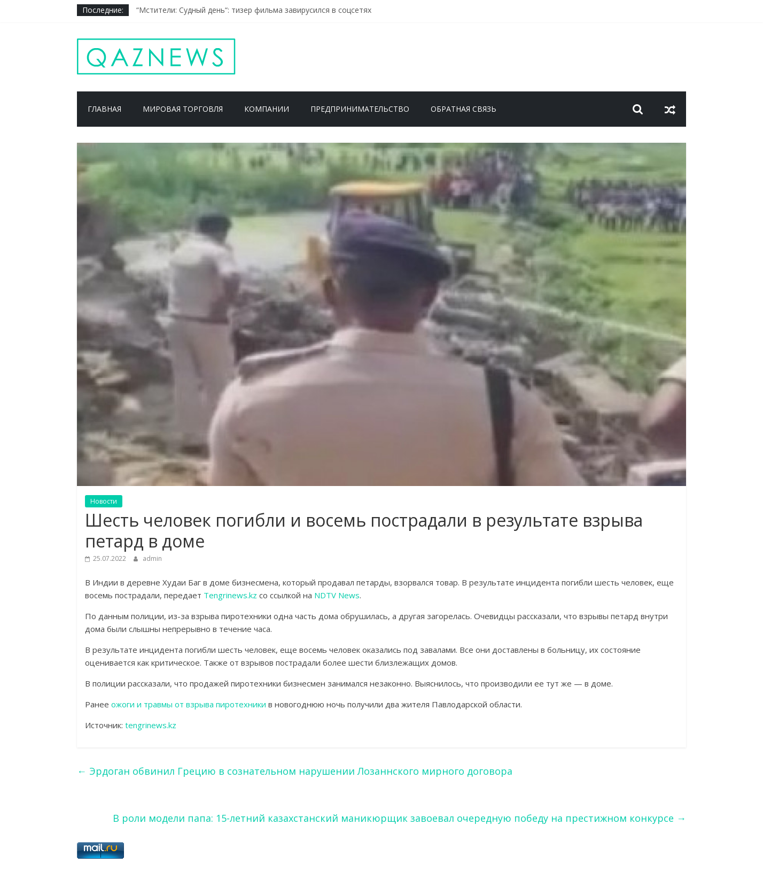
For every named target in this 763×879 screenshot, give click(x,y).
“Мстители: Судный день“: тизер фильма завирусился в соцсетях (253, 10)
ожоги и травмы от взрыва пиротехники (188, 704)
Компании (266, 109)
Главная (104, 109)
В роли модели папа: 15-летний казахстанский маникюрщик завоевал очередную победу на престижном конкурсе (399, 818)
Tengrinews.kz (231, 595)
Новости (103, 501)
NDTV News (337, 595)
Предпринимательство (359, 109)
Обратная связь (463, 109)
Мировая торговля (183, 109)
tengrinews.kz (150, 725)
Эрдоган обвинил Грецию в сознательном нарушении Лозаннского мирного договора (294, 771)
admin (152, 558)
